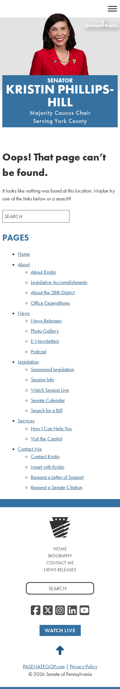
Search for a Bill (46, 410)
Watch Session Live (50, 390)
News (24, 313)
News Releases (46, 321)
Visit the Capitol (46, 439)
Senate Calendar (48, 400)
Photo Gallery (45, 331)
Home (24, 254)
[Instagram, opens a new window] (60, 611)
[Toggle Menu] (112, 8)
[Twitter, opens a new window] (48, 611)
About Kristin (43, 272)
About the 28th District (53, 292)
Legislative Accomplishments (59, 282)
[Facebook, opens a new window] (35, 611)
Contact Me (30, 449)
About (24, 264)
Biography (60, 556)
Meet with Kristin (47, 467)
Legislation (28, 362)
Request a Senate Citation (56, 487)
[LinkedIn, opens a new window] (72, 611)
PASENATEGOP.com (44, 666)
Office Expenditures (50, 303)
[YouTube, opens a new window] (84, 611)
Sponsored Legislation (52, 369)
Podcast (38, 351)
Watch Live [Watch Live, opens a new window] (60, 630)
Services (26, 420)
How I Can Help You (51, 428)
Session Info (42, 379)
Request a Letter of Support (57, 477)
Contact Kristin (45, 456)
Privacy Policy (83, 666)
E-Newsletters (45, 341)
